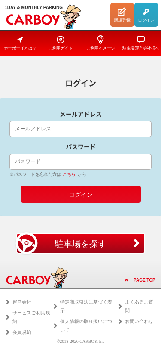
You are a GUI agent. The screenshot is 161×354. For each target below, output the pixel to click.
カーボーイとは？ (20, 42)
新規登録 (122, 14)
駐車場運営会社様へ (140, 42)
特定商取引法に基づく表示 (86, 306)
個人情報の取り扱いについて (86, 325)
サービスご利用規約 (31, 317)
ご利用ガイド (60, 42)
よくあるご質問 (139, 306)
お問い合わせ (139, 321)
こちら (69, 174)
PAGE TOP (144, 280)
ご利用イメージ (100, 42)
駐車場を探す (61, 243)
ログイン (146, 14)
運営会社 (21, 301)
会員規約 (21, 332)
